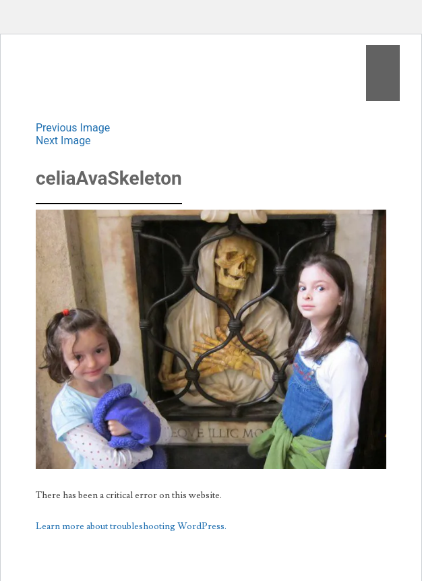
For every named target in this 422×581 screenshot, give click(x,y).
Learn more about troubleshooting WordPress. (131, 526)
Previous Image (73, 127)
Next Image (63, 140)
